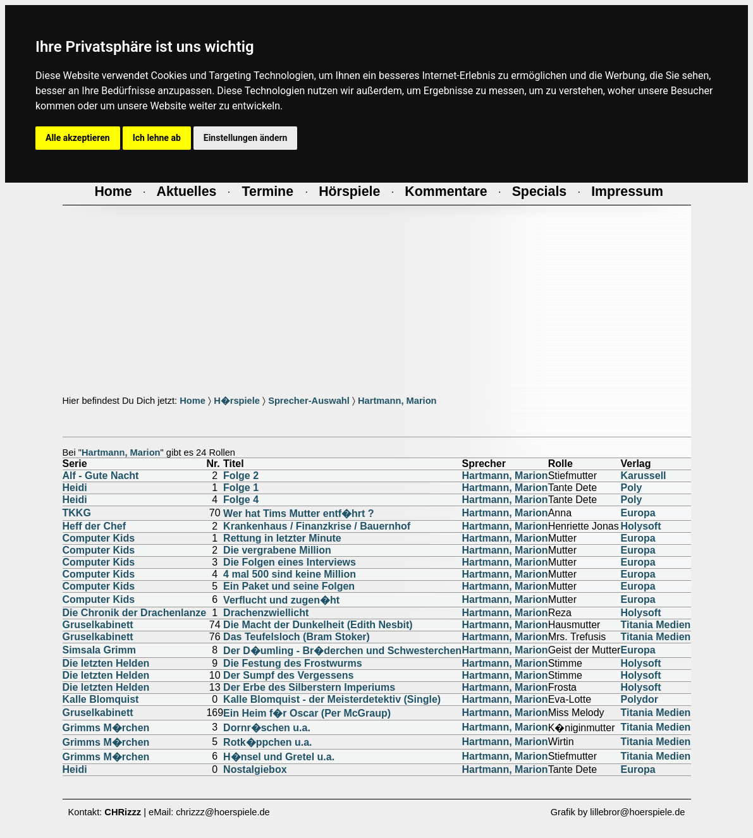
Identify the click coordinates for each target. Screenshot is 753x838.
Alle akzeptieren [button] (78, 138)
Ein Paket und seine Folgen (289, 586)
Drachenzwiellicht (266, 612)
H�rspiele (237, 401)
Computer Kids (99, 538)
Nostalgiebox (254, 769)
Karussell (643, 475)
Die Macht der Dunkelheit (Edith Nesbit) (318, 624)
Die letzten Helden (106, 663)
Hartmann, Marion (397, 401)
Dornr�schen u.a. (266, 727)
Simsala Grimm (100, 650)
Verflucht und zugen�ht (281, 600)
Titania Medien (655, 624)
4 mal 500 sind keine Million (289, 574)
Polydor (639, 699)
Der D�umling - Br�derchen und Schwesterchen (342, 650)
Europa (637, 512)
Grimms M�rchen (106, 727)
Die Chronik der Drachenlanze (135, 612)
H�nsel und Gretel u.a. (278, 756)
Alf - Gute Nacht (101, 475)
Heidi (75, 487)
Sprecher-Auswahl (309, 401)
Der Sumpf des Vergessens (288, 675)
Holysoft (640, 526)
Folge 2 (241, 475)
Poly (631, 487)
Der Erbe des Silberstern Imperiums (309, 687)
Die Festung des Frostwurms (292, 663)
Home (192, 401)
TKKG (77, 512)
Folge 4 (241, 499)
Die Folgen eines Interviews (289, 562)
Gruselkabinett (98, 624)
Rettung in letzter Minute (282, 538)
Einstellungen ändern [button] (246, 138)
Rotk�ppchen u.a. (267, 742)
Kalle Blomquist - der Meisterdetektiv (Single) (332, 699)
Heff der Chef (94, 526)
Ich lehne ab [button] (157, 138)
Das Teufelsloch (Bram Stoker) (296, 636)
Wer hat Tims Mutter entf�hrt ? (298, 513)
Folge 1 (241, 487)
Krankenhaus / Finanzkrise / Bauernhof (316, 526)
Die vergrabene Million (277, 550)
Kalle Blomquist (101, 699)
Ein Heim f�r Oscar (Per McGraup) (307, 713)
